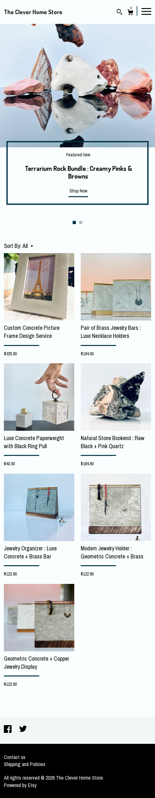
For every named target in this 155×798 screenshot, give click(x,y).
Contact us (14, 757)
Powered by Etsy (20, 785)
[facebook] (8, 729)
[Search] (119, 12)
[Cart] (130, 13)
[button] (28, 246)
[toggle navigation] (146, 11)
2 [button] (80, 222)
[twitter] (23, 729)
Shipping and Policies (24, 764)
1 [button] (74, 222)
